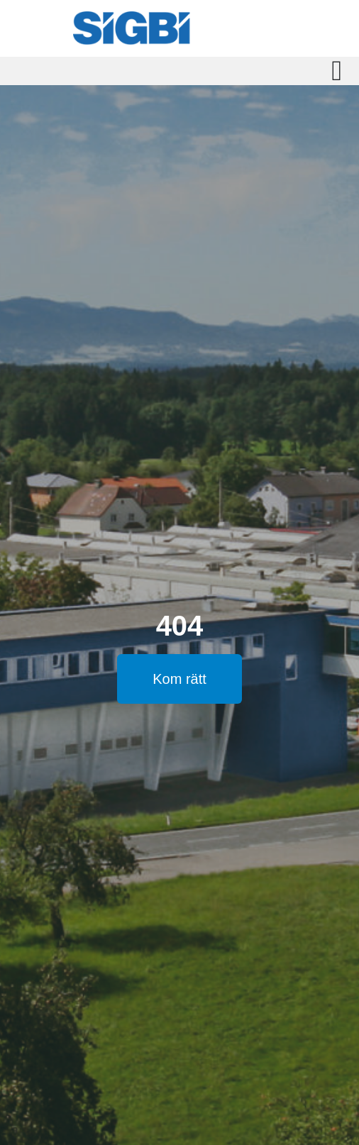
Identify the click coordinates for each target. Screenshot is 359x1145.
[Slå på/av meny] (336, 71)
